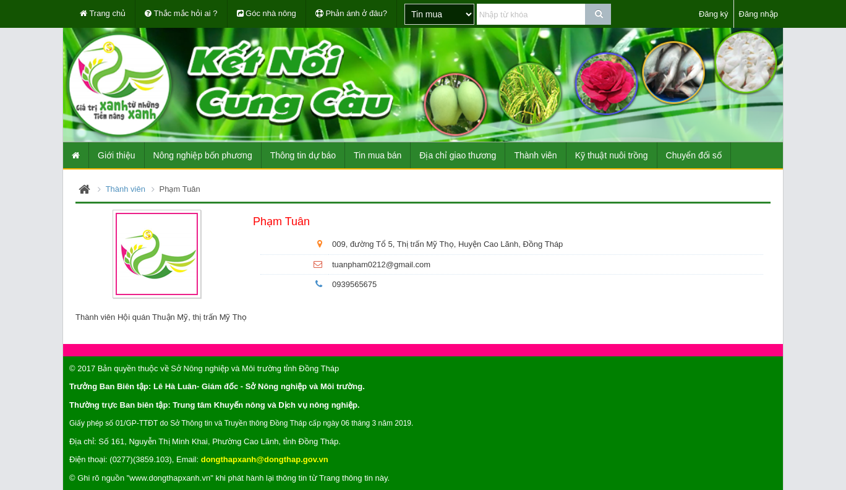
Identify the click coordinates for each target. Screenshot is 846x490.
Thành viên (125, 189)
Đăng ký (713, 14)
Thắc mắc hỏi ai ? (181, 13)
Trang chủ (103, 13)
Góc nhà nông (266, 13)
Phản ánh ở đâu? (351, 13)
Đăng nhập (758, 14)
